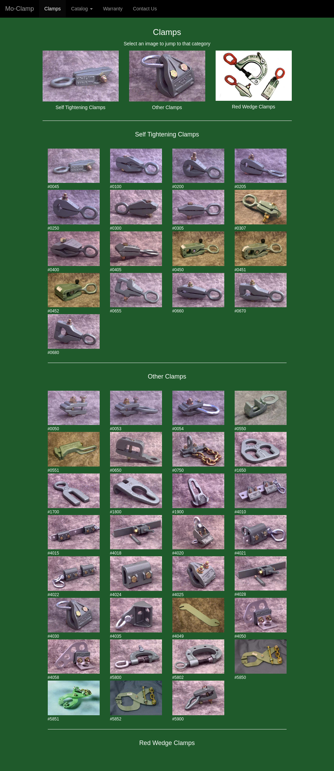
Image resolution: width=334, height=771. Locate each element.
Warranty (113, 8)
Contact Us (145, 8)
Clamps (52, 8)
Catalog (81, 8)
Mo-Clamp (19, 8)
